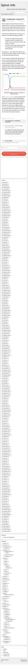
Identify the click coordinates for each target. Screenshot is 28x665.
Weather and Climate (9, 627)
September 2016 (6, 375)
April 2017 (5, 363)
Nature (6, 622)
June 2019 (5, 320)
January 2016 (6, 388)
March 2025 (5, 205)
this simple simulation (9, 96)
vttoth (9, 118)
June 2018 (5, 340)
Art (5, 559)
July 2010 (5, 498)
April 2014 (5, 423)
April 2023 (5, 243)
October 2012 (6, 453)
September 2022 (6, 255)
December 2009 (6, 509)
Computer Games (8, 551)
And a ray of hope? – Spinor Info (12, 125)
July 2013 (5, 438)
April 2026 (5, 184)
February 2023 (6, 247)
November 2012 (6, 451)
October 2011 (6, 473)
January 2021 (6, 288)
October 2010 (6, 493)
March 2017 (5, 365)
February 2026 (6, 187)
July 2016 (5, 378)
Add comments (22, 21)
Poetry (6, 571)
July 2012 (5, 458)
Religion (4, 606)
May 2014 (5, 421)
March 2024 (5, 225)
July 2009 (5, 518)
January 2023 (6, 248)
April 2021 (5, 283)
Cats (5, 601)
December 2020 (6, 290)
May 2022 (5, 262)
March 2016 (5, 385)
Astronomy (7, 609)
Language (5, 591)
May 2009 (5, 521)
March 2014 (5, 425)
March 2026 (5, 185)
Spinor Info (8, 5)
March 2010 (5, 504)
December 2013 (6, 429)
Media (6, 564)
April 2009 (5, 523)
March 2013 (5, 444)
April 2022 (5, 263)
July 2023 (5, 239)
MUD (7, 552)
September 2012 (6, 454)
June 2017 (5, 360)
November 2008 (6, 531)
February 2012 (6, 466)
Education (5, 578)
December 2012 (6, 449)
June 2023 (5, 240)
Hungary (4, 589)
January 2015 (6, 408)
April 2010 (5, 503)
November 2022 (6, 252)
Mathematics (7, 618)
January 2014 (6, 428)
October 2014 (6, 413)
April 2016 (5, 383)
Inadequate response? (15, 19)
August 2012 (5, 456)
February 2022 (6, 267)
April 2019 (5, 323)
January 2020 (6, 308)
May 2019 (5, 322)
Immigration (7, 632)
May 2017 (5, 361)
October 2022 (6, 254)
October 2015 (6, 393)
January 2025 (6, 209)
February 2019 (6, 327)
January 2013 (6, 448)
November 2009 (6, 511)
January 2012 (6, 468)
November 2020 (6, 292)
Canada (9, 21)
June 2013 (5, 440)
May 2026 (5, 182)
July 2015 (5, 398)
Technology (5, 636)
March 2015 (5, 405)
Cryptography (8, 621)
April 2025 (5, 204)
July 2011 (5, 478)
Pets (4, 599)
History (4, 586)
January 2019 (6, 328)
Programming (6, 604)
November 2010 (6, 491)
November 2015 (6, 391)
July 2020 (5, 298)
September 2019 (6, 315)
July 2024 (5, 219)
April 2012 (5, 463)
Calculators (7, 637)
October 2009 (6, 513)
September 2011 (6, 474)
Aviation (6, 642)
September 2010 (6, 494)
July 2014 (5, 418)
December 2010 (6, 489)
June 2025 (5, 200)
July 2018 (5, 338)
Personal (5, 598)
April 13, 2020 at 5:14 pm (10, 127)
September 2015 (6, 395)
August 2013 (5, 436)
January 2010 (6, 508)
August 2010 (5, 496)
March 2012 (5, 464)
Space (6, 626)
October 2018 (6, 333)
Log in (4, 650)
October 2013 (6, 433)
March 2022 (5, 265)
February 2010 (6, 506)
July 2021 (5, 278)
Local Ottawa (5, 596)
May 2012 (5, 461)
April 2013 (5, 443)
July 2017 (5, 358)
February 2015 (6, 406)
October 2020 (6, 293)
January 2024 (6, 229)
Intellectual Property (9, 594)
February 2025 (6, 207)
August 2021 (5, 277)
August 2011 (5, 476)
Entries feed (5, 652)
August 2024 (5, 217)
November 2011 (6, 471)
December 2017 (6, 350)
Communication (6, 546)
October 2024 (6, 214)
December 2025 (6, 190)
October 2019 (6, 313)
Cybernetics (7, 556)
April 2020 (5, 303)
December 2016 (6, 370)
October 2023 (6, 234)
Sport (4, 634)
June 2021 (5, 280)
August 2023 (5, 237)
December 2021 (6, 270)
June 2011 (5, 479)
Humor (4, 588)
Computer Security (8, 554)
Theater (6, 574)
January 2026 (6, 189)
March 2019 (5, 325)
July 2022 (5, 258)
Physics (6, 624)
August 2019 (5, 317)
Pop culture (7, 573)
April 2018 (5, 343)
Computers (5, 550)
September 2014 (6, 415)
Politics (4, 603)
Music (6, 569)
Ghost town (4, 147)
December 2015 (6, 390)
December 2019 (6, 310)
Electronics (7, 639)
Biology (6, 611)
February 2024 (6, 227)
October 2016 (6, 373)
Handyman (5, 583)
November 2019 (6, 312)
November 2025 (6, 192)
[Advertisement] (10, 167)
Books (6, 561)
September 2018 (6, 335)
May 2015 (5, 401)
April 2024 (5, 224)
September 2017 (6, 355)
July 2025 (5, 199)
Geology (6, 616)
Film (5, 563)
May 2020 (5, 302)
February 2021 (6, 287)
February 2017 (6, 366)
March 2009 (5, 524)
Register (5, 649)
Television (8, 567)
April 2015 (5, 403)
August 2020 (5, 297)
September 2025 (6, 195)
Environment (5, 579)
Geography (7, 614)
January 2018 (6, 348)
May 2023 (5, 242)
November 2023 (6, 232)
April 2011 (5, 483)
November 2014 (6, 411)
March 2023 (5, 245)
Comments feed (6, 654)
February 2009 (6, 526)
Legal (4, 593)
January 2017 (6, 368)
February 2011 (6, 486)
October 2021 (6, 273)
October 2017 (6, 353)
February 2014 (6, 426)
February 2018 (6, 346)
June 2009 (5, 519)
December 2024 (6, 210)
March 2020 (5, 305)
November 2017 (6, 351)
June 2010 (5, 499)
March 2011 (5, 484)
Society (4, 629)
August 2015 (5, 396)
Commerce (5, 545)
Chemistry (7, 613)
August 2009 (5, 516)
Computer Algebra (9, 619)
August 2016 (5, 376)
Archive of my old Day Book (8, 537)
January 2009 (6, 527)
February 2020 (6, 307)
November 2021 (6, 272)
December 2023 (6, 230)
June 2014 (5, 420)
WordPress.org (6, 655)
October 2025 (6, 194)
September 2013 (6, 434)
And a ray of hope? (22, 147)
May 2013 (5, 441)
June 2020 (5, 300)
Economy (5, 576)
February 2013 (6, 446)
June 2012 (5, 459)
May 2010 (5, 501)
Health (12, 21)
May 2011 (5, 481)
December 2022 (6, 250)
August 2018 (5, 337)
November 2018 (6, 332)
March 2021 (5, 285)
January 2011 (6, 488)
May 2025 (5, 202)
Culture (4, 558)
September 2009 (6, 514)
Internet (6, 548)
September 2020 (6, 295)
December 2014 (6, 410)
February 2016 (6, 386)
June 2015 (5, 400)
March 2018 (5, 345)
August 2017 (5, 356)
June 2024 (5, 220)
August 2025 (5, 197)
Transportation (6, 641)
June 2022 (5, 260)
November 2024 (6, 212)
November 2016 (6, 371)
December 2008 (6, 529)
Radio (7, 566)
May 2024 (5, 222)
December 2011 (6, 469)
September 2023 (6, 235)
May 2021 (5, 282)
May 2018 (5, 341)
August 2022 (5, 257)
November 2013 (6, 431)
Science (4, 608)
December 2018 (6, 330)
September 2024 (6, 215)
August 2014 (5, 416)
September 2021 (6, 275)
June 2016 (5, 380)
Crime (6, 631)
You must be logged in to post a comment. (10, 142)
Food (4, 581)
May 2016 (5, 381)
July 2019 (5, 318)
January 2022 (6, 268)
